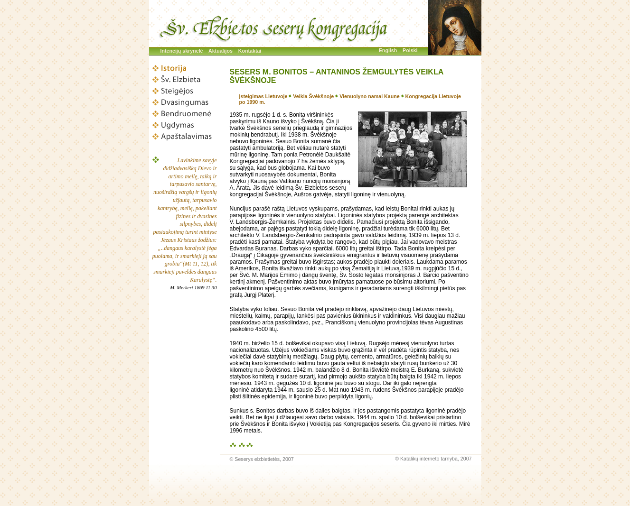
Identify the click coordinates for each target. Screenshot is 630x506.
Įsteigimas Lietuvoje (263, 96)
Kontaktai (250, 51)
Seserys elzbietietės (257, 459)
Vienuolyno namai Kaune (369, 96)
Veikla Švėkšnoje (313, 96)
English (388, 50)
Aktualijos (220, 51)
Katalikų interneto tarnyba (429, 458)
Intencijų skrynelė (181, 51)
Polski (410, 50)
